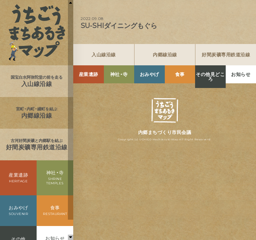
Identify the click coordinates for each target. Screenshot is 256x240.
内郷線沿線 (165, 55)
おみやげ (149, 74)
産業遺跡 (88, 74)
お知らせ (240, 74)
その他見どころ (210, 76)
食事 (180, 74)
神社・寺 (119, 74)
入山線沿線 (104, 55)
